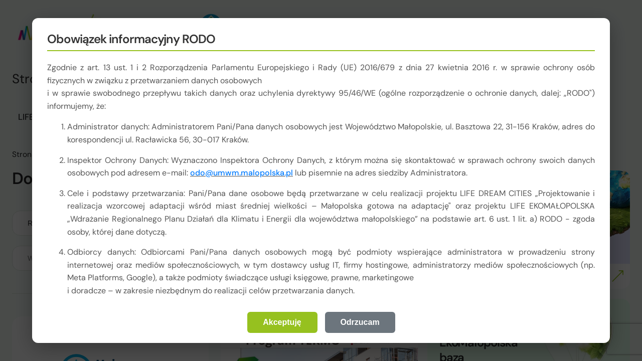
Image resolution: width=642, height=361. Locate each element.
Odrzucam (359, 322)
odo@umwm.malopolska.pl (241, 172)
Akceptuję (282, 322)
